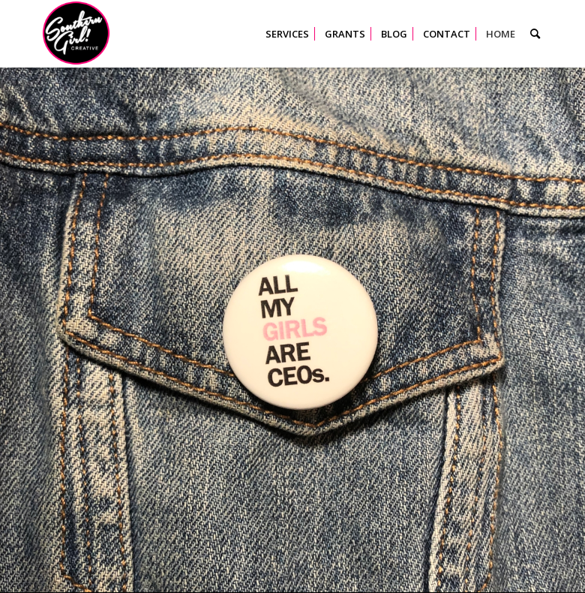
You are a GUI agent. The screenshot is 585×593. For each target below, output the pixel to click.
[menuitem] (287, 34)
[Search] (535, 34)
